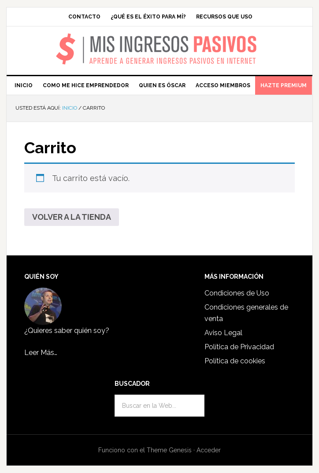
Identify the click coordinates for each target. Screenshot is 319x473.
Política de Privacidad (239, 347)
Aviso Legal (223, 333)
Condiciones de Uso (236, 293)
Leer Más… (40, 352)
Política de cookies (234, 361)
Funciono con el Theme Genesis (145, 450)
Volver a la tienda (71, 217)
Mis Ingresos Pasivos (160, 37)
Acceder (209, 450)
